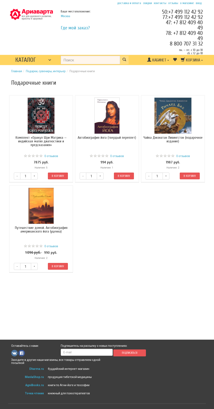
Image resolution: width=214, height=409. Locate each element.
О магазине (187, 3)
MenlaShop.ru (34, 377)
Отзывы (173, 3)
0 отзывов (51, 156)
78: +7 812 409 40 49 (184, 36)
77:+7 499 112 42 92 (182, 17)
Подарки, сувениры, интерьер (46, 71)
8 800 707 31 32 (186, 43)
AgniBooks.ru (34, 385)
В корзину (58, 176)
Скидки (147, 3)
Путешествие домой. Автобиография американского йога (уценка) (41, 230)
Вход (199, 3)
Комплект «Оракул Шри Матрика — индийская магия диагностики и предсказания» (41, 141)
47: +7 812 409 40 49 (184, 25)
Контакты (160, 3)
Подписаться (129, 353)
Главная (16, 71)
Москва (65, 16)
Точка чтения (34, 393)
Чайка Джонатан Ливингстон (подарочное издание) (173, 139)
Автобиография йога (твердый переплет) (107, 137)
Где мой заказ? (75, 28)
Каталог (25, 59)
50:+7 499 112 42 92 (182, 12)
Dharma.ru (36, 368)
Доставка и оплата (129, 3)
